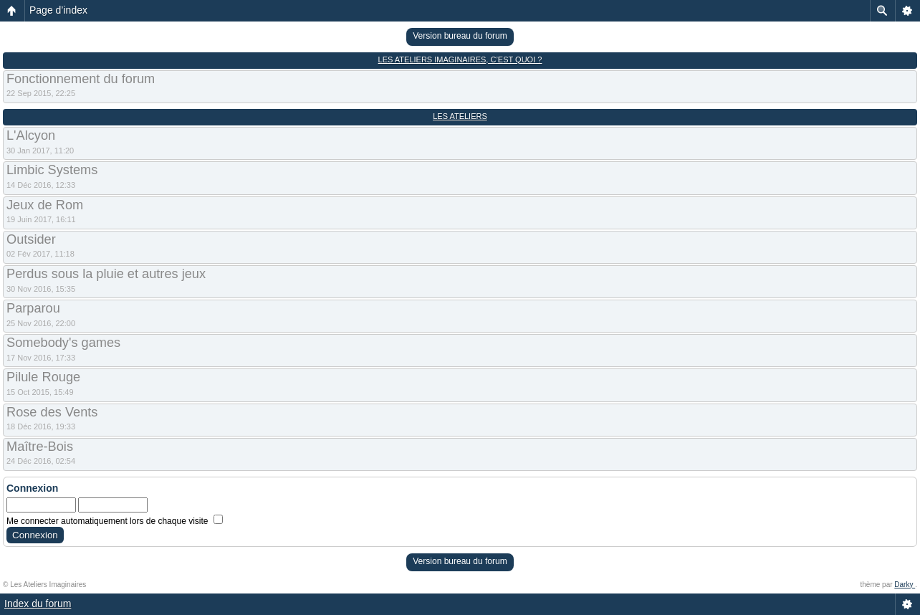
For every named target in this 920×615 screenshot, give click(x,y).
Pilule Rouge (43, 377)
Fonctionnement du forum (80, 79)
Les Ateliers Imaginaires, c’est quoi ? (460, 59)
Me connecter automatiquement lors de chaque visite (114, 521)
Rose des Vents (51, 412)
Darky (904, 584)
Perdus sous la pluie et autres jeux (106, 274)
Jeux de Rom (44, 205)
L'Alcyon (30, 135)
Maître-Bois (39, 446)
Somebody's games (63, 342)
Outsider (31, 239)
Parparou (33, 308)
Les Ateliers (460, 116)
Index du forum (37, 603)
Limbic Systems (51, 170)
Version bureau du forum (460, 36)
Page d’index (58, 10)
